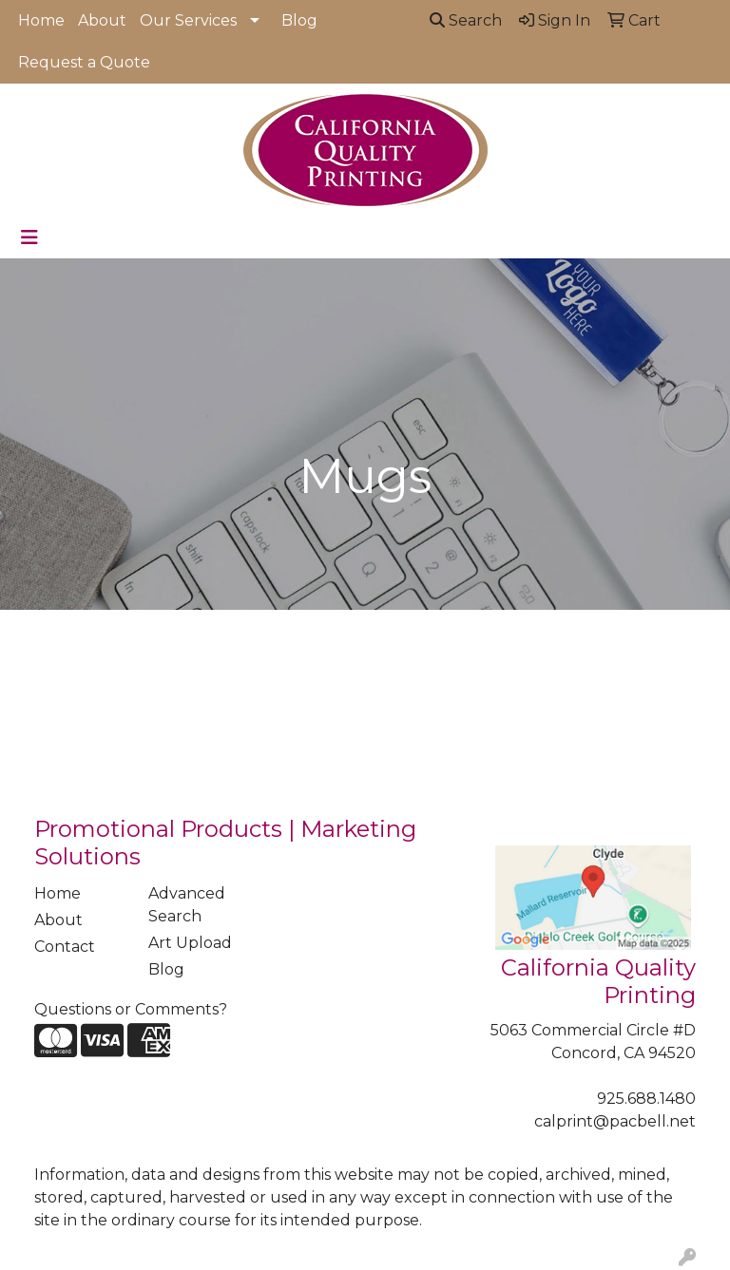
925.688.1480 (646, 1099)
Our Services (188, 20)
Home (41, 20)
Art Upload (190, 943)
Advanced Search (186, 904)
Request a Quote (84, 62)
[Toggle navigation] (29, 237)
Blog (299, 20)
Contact (64, 947)
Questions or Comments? (130, 1009)
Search (466, 20)
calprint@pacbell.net (615, 1121)
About (102, 20)
